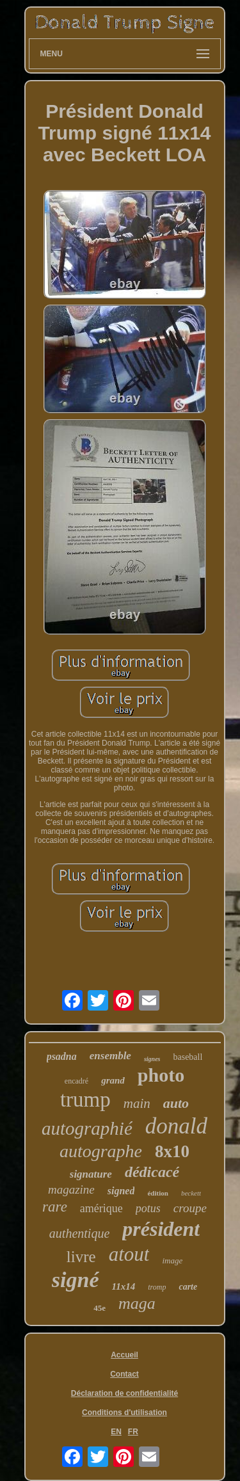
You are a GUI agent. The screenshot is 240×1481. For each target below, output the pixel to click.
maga (137, 1303)
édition (157, 1193)
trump (85, 1099)
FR (133, 1431)
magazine (71, 1189)
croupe (190, 1208)
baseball (187, 1057)
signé (75, 1280)
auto (176, 1103)
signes (152, 1058)
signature (91, 1174)
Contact (124, 1374)
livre (81, 1256)
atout (129, 1254)
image (172, 1260)
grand (113, 1080)
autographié (87, 1128)
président (161, 1228)
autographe (101, 1151)
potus (148, 1208)
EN (116, 1431)
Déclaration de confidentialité (124, 1393)
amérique (101, 1208)
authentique (79, 1233)
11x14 (124, 1286)
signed (121, 1190)
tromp (157, 1287)
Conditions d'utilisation (124, 1412)
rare (54, 1207)
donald (176, 1126)
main (137, 1103)
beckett (191, 1193)
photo (161, 1074)
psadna (62, 1056)
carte (188, 1287)
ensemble (110, 1056)
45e (99, 1308)
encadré (76, 1081)
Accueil (124, 1354)
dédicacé (152, 1172)
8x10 (172, 1151)
